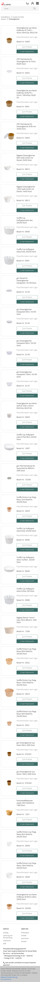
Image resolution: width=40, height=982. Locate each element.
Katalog (5, 932)
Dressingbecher (14, 19)
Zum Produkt (27, 47)
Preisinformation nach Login (27, 37)
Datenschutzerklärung (9, 977)
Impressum (7, 940)
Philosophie (25, 932)
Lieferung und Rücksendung (7, 936)
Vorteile (23, 935)
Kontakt (23, 941)
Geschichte (25, 938)
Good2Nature (5, 17)
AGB (4, 943)
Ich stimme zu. (6, 979)
